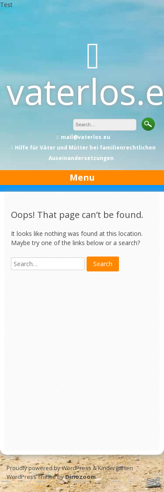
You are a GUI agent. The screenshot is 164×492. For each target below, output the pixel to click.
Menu (82, 177)
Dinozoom (80, 477)
